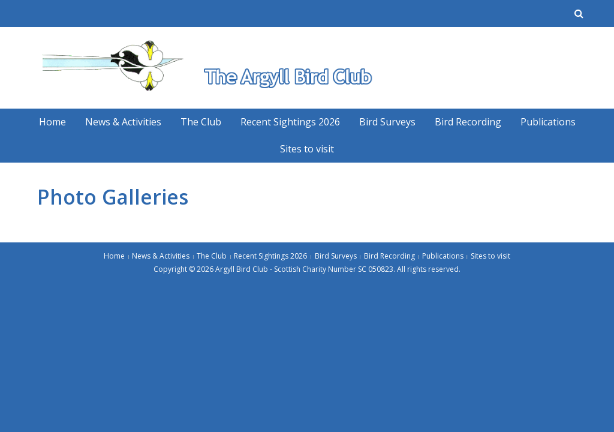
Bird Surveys (387, 121)
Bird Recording (468, 121)
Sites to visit (307, 148)
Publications (548, 121)
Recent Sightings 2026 (290, 121)
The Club (200, 121)
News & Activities (123, 121)
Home (52, 121)
